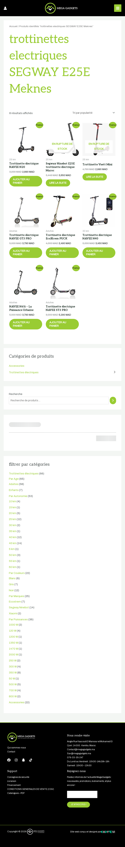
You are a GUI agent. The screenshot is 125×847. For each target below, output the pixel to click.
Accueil (13, 26)
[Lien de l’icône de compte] (5, 8)
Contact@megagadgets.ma (81, 749)
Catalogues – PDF (16, 793)
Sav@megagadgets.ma (79, 753)
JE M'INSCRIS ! (78, 804)
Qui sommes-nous (16, 748)
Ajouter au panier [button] (21, 181)
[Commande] (93, 112)
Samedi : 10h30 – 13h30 (79, 765)
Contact (11, 752)
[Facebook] (9, 760)
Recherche (15, 394)
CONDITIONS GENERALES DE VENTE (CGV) (30, 789)
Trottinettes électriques (24, 372)
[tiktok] (30, 760)
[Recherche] (113, 400)
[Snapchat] (23, 760)
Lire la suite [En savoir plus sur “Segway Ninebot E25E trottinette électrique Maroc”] (57, 182)
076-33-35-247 (75, 757)
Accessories (16, 365)
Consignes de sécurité (18, 777)
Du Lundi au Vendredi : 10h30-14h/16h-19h (88, 761)
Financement (14, 785)
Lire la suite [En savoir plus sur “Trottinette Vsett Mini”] (94, 176)
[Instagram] (16, 760)
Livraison (11, 781)
